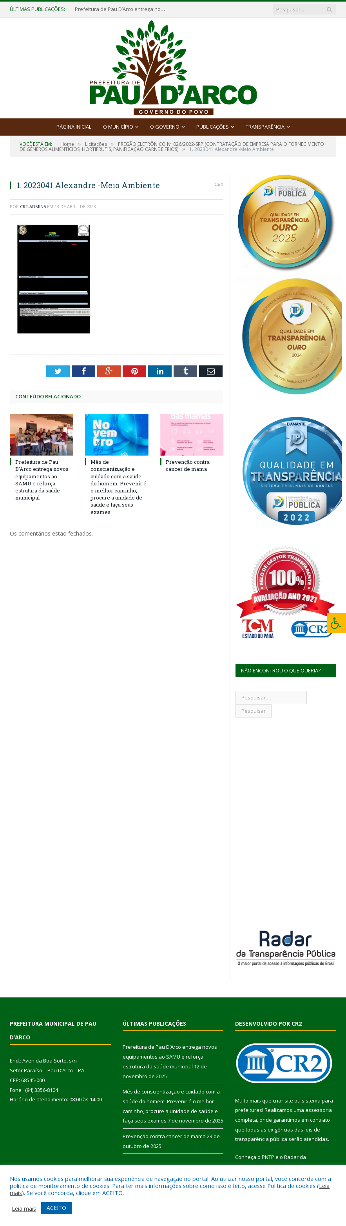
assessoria (318, 1109)
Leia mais (24, 1208)
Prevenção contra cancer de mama (188, 465)
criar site (283, 1100)
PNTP (268, 1157)
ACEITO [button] (56, 1207)
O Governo (164, 126)
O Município (118, 126)
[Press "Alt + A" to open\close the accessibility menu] (336, 623)
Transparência (265, 126)
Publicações (212, 126)
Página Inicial (73, 126)
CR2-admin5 (33, 206)
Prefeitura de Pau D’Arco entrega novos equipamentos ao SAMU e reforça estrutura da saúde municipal (122, 9)
